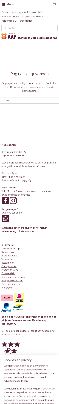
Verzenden (7, 259)
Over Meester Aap (10, 248)
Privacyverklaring (10, 270)
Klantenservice (8, 252)
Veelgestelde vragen (11, 280)
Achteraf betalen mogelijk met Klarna (22, 16)
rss (45, 398)
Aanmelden (10, 383)
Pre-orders (6, 287)
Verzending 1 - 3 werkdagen (17, 20)
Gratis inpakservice (10, 284)
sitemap (39, 398)
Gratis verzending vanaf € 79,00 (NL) (21, 12)
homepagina (29, 90)
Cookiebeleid (8, 273)
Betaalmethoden (9, 255)
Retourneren (7, 262)
